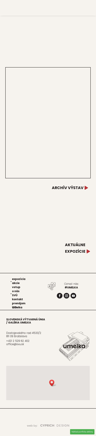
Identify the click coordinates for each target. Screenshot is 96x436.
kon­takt (17, 299)
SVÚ (14, 295)
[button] (52, 383)
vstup (16, 287)
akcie (16, 283)
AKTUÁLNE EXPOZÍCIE (75, 248)
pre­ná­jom (18, 303)
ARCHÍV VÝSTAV (68, 187)
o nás (16, 291)
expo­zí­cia (18, 278)
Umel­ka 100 (17, 307)
